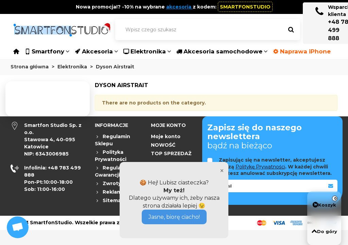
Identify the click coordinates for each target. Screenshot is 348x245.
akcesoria (178, 7)
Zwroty (108, 183)
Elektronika (144, 51)
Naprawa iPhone (302, 51)
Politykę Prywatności (260, 167)
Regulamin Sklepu (112, 140)
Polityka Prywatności (110, 155)
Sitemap (109, 200)
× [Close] (222, 171)
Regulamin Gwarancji (112, 171)
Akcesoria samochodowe (219, 51)
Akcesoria (94, 51)
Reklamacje (114, 192)
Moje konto (165, 136)
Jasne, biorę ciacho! (174, 217)
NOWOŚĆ (163, 145)
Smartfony (44, 51)
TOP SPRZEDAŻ (171, 153)
